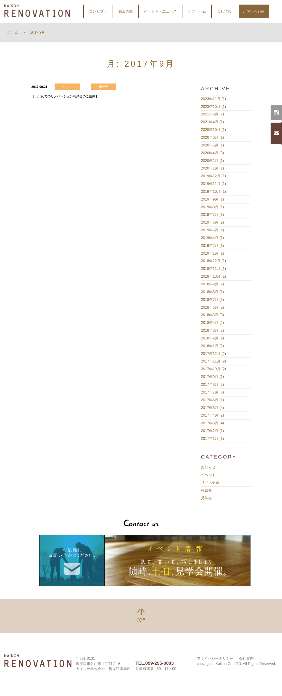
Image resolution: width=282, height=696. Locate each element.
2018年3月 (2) (212, 330)
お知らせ (208, 467)
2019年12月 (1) (213, 176)
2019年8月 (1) (212, 207)
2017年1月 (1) (212, 439)
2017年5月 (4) (212, 408)
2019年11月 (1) (213, 184)
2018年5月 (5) (212, 315)
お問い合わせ (254, 11)
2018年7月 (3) (212, 300)
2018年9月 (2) (212, 284)
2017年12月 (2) (213, 354)
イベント (208, 475)
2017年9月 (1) (212, 377)
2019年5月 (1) (212, 230)
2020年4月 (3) (212, 153)
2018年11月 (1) (213, 269)
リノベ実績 (210, 483)
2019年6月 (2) (212, 222)
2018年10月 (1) (213, 276)
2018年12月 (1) (213, 261)
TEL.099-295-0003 (154, 663)
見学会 (206, 498)
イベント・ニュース (160, 11)
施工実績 (125, 11)
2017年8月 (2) (212, 384)
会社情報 (224, 11)
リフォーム (197, 11)
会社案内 (246, 658)
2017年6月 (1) (212, 400)
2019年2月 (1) (212, 246)
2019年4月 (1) (212, 238)
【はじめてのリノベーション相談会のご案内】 (65, 96)
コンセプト (98, 11)
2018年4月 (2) (212, 323)
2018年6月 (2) (212, 307)
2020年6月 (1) (212, 137)
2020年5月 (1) (212, 145)
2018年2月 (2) (212, 338)
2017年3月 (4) (212, 423)
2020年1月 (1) (212, 168)
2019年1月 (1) (212, 253)
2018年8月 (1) (212, 292)
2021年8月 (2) (212, 114)
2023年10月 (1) (213, 107)
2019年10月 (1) (213, 191)
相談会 (206, 490)
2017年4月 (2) (212, 415)
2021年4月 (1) (212, 122)
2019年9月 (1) (212, 199)
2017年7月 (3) (212, 392)
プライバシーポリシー (215, 658)
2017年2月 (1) (212, 431)
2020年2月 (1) (212, 161)
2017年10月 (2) (213, 369)
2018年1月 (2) (212, 346)
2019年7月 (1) (212, 214)
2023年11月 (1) (213, 99)
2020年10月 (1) (213, 130)
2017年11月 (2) (213, 361)
